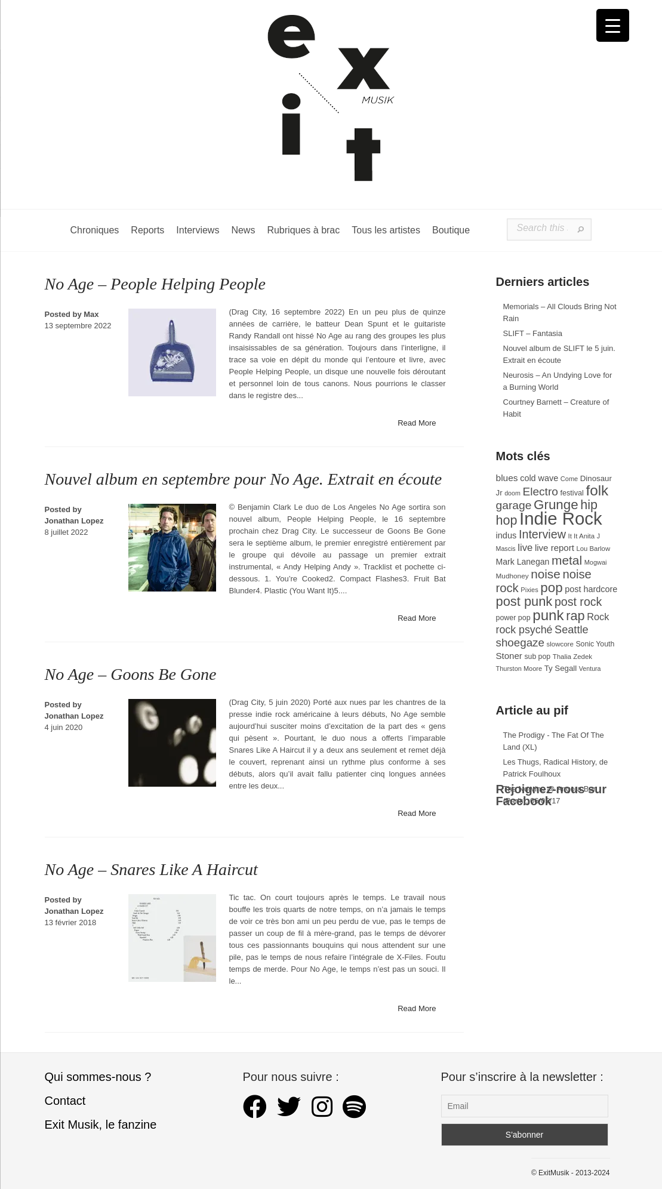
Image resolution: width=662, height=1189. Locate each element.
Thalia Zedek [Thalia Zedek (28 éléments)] (572, 656)
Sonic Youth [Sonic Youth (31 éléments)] (594, 644)
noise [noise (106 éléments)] (546, 574)
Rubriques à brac (303, 230)
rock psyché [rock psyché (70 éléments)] (524, 630)
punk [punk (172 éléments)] (548, 615)
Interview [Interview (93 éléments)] (542, 534)
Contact (65, 1100)
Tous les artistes (386, 230)
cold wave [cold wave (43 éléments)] (539, 478)
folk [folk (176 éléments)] (597, 490)
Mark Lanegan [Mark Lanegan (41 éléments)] (523, 561)
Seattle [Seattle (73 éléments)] (571, 630)
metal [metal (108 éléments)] (567, 560)
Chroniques (94, 230)
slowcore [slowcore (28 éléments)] (560, 644)
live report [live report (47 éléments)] (554, 548)
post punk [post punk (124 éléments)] (524, 601)
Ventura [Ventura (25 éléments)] (590, 668)
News (243, 230)
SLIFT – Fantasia (532, 333)
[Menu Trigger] (612, 25)
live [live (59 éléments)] (525, 547)
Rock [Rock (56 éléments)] (598, 616)
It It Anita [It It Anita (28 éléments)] (581, 536)
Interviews (197, 230)
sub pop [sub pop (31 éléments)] (537, 656)
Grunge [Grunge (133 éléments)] (556, 504)
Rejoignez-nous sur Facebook (551, 795)
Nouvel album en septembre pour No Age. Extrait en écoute (243, 479)
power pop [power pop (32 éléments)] (513, 618)
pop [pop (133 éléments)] (551, 587)
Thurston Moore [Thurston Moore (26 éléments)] (519, 668)
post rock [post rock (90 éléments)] (578, 601)
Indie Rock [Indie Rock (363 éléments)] (560, 518)
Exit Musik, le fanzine (101, 1124)
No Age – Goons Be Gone (131, 674)
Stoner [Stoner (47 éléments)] (509, 656)
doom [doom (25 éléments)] (512, 493)
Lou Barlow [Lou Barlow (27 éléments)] (594, 548)
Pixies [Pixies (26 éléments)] (529, 589)
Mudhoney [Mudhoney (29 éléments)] (512, 576)
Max (91, 314)
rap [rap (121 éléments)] (575, 615)
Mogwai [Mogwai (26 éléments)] (595, 562)
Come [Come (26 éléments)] (569, 478)
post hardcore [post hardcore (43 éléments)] (591, 589)
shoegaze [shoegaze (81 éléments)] (520, 642)
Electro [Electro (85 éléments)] (540, 491)
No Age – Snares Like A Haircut (151, 869)
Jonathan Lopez (74, 520)
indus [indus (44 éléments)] (506, 535)
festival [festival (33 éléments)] (572, 493)
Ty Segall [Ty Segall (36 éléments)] (560, 668)
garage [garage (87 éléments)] (514, 505)
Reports (147, 230)
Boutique (451, 230)
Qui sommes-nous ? (98, 1076)
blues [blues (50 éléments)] (507, 478)
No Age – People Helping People (155, 284)
